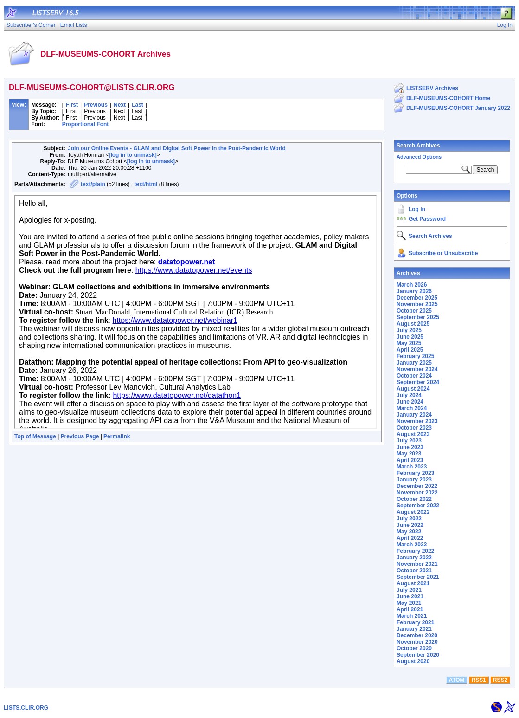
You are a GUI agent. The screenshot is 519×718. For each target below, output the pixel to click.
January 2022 (414, 557)
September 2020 (418, 655)
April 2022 (410, 538)
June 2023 (410, 447)
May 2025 (409, 343)
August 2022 (413, 512)
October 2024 (414, 375)
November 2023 (417, 421)
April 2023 (410, 460)
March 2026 (412, 285)
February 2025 (415, 356)
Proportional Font (85, 124)
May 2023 (409, 453)
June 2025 (410, 336)
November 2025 (417, 304)
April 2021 (410, 609)
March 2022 (412, 544)
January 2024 (414, 414)
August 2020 (413, 661)
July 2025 (409, 330)
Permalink (116, 436)
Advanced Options (419, 157)
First (72, 105)
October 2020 (414, 648)
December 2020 (417, 635)
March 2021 (412, 616)
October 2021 (414, 570)
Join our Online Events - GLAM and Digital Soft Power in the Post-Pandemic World (177, 148)
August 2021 (413, 583)
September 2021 (418, 577)
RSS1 (479, 680)
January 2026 (414, 291)
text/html (145, 184)
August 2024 (413, 388)
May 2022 (409, 531)
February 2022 (415, 551)
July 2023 (409, 440)
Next (120, 105)
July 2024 (409, 395)
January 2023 (414, 479)
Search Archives (418, 145)
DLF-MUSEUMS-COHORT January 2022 (458, 108)
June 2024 (410, 401)
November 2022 (417, 492)
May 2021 (409, 603)
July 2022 (409, 518)
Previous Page (80, 436)
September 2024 (418, 382)
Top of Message (35, 436)
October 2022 (414, 499)
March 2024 (412, 408)
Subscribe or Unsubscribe (443, 253)
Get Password (427, 219)
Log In (417, 209)
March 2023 (412, 466)
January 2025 (414, 362)
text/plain (93, 184)
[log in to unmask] (132, 155)
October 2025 (414, 311)
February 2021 (415, 622)
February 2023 (415, 473)
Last (137, 105)
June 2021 (410, 596)
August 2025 (413, 324)
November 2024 (417, 369)
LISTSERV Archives (432, 88)
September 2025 (418, 317)
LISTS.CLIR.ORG (26, 708)
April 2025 (410, 349)
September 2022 (418, 505)
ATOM (456, 680)
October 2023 (414, 427)
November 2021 (417, 564)
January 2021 (414, 629)
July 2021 (409, 590)
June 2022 (410, 525)
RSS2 (500, 680)
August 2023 (413, 434)
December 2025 (417, 298)
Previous (96, 105)
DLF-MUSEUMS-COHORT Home (448, 98)
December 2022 (417, 486)
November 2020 (417, 642)
